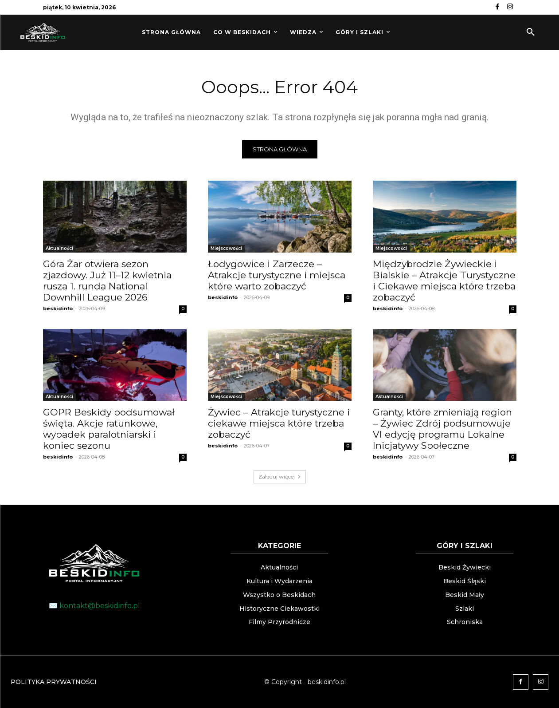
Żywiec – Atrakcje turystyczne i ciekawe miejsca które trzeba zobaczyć (279, 423)
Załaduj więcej (279, 476)
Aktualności (59, 248)
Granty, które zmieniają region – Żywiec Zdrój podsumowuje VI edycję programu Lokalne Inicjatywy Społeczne (442, 429)
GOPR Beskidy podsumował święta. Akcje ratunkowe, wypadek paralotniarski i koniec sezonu (109, 429)
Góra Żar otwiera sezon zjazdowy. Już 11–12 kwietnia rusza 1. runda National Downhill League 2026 (107, 280)
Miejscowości (226, 248)
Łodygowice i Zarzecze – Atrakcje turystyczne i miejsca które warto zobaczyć (276, 275)
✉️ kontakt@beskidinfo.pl (94, 605)
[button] (530, 32)
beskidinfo (58, 308)
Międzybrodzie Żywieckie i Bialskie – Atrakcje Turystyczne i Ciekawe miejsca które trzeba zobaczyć (444, 280)
